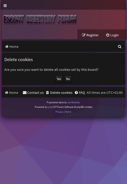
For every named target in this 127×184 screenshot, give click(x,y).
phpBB (52, 107)
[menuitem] (112, 35)
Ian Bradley (74, 102)
